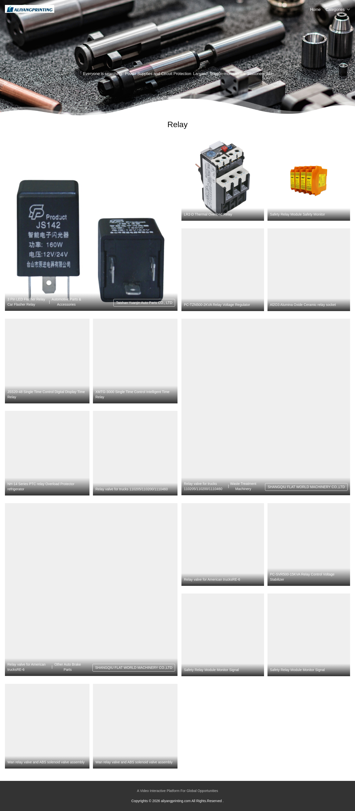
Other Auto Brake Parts (67, 667)
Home (315, 9)
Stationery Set (259, 74)
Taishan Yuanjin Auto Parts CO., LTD (144, 303)
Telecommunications (227, 74)
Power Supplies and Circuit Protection (158, 74)
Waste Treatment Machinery (243, 486)
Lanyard (200, 74)
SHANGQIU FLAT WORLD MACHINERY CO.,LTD (306, 487)
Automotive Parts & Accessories (66, 301)
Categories (335, 9)
